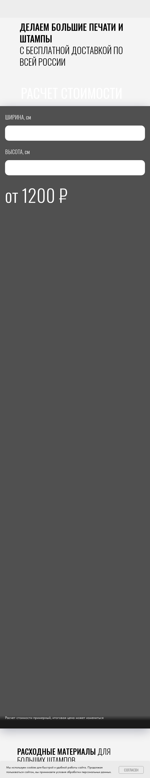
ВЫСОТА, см (17, 151)
